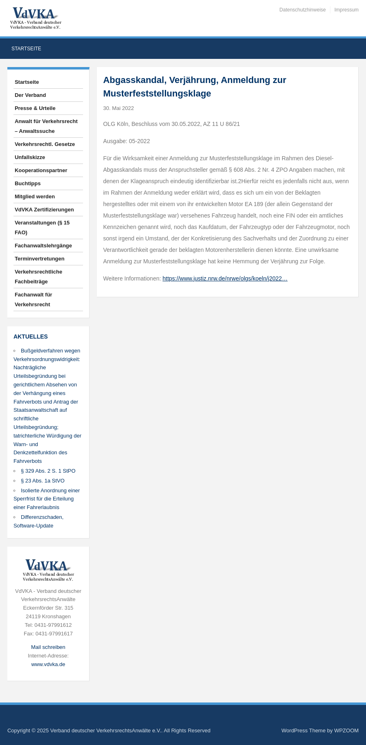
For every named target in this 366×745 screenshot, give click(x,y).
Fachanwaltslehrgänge (43, 245)
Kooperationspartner (41, 170)
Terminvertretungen (40, 259)
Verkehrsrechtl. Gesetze (45, 144)
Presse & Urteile (35, 108)
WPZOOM (346, 730)
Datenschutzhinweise (302, 10)
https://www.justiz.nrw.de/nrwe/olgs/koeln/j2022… (225, 278)
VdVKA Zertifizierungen (44, 209)
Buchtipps (28, 183)
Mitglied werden (35, 196)
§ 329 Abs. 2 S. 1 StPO (48, 471)
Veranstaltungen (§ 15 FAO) (42, 228)
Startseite (26, 49)
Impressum (347, 10)
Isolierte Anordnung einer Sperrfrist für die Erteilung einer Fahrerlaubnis (46, 499)
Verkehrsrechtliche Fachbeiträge (38, 277)
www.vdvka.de (48, 664)
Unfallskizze (30, 157)
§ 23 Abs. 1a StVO (43, 481)
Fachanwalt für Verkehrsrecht (33, 299)
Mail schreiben (48, 647)
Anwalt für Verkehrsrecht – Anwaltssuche (46, 126)
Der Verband (30, 95)
